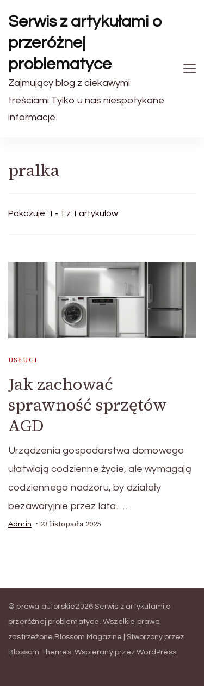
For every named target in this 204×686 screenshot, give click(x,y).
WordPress (156, 652)
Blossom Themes (39, 652)
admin (20, 524)
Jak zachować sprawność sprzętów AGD (87, 405)
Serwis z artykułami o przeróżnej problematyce (85, 42)
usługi (23, 360)
